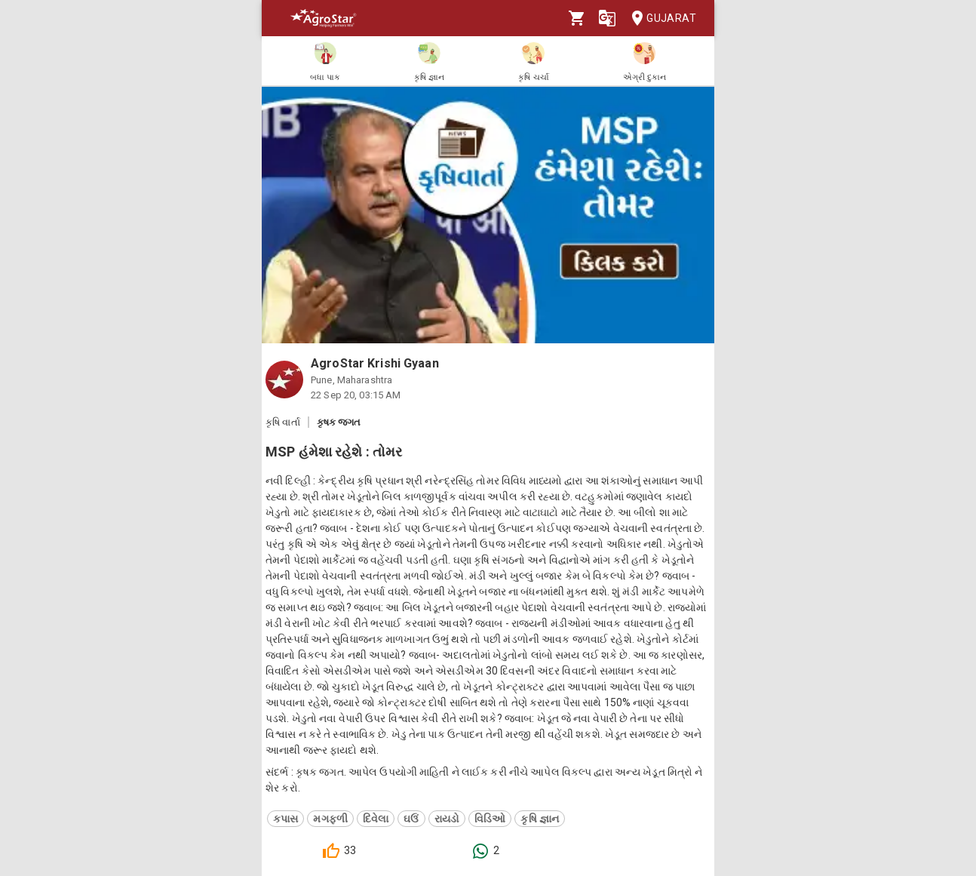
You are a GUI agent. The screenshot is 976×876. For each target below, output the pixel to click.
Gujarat (659, 18)
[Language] (607, 18)
